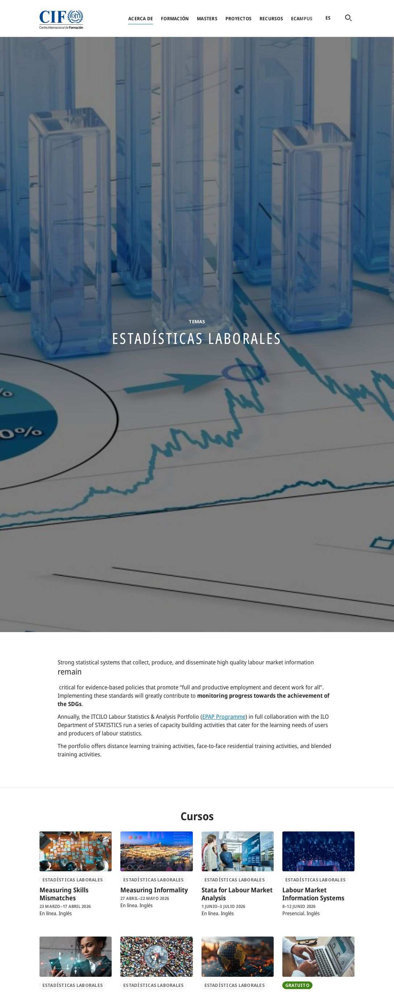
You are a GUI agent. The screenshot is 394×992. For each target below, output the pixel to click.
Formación (175, 18)
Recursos (271, 18)
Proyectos (238, 18)
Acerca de (140, 18)
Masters (207, 18)
